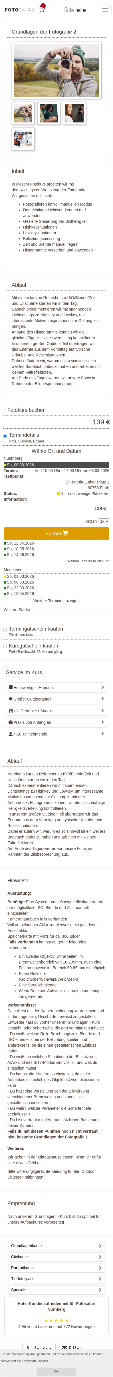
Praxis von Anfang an (30, 722)
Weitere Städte (17, 609)
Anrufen (39, 1348)
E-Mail (72, 1348)
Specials (18, 1290)
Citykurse (19, 1257)
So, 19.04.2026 (20, 593)
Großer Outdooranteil (30, 699)
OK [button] (57, 1371)
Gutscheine (75, 9)
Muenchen (13, 569)
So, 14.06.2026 (20, 554)
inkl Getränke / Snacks (31, 711)
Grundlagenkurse (26, 1245)
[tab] (56, 687)
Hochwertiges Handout (31, 687)
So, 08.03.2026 (20, 465)
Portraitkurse (22, 1267)
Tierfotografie (23, 1278)
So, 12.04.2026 (20, 543)
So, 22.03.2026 (20, 588)
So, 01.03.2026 (20, 576)
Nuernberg (13, 458)
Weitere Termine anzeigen (56, 600)
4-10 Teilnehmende (28, 734)
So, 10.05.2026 (20, 549)
